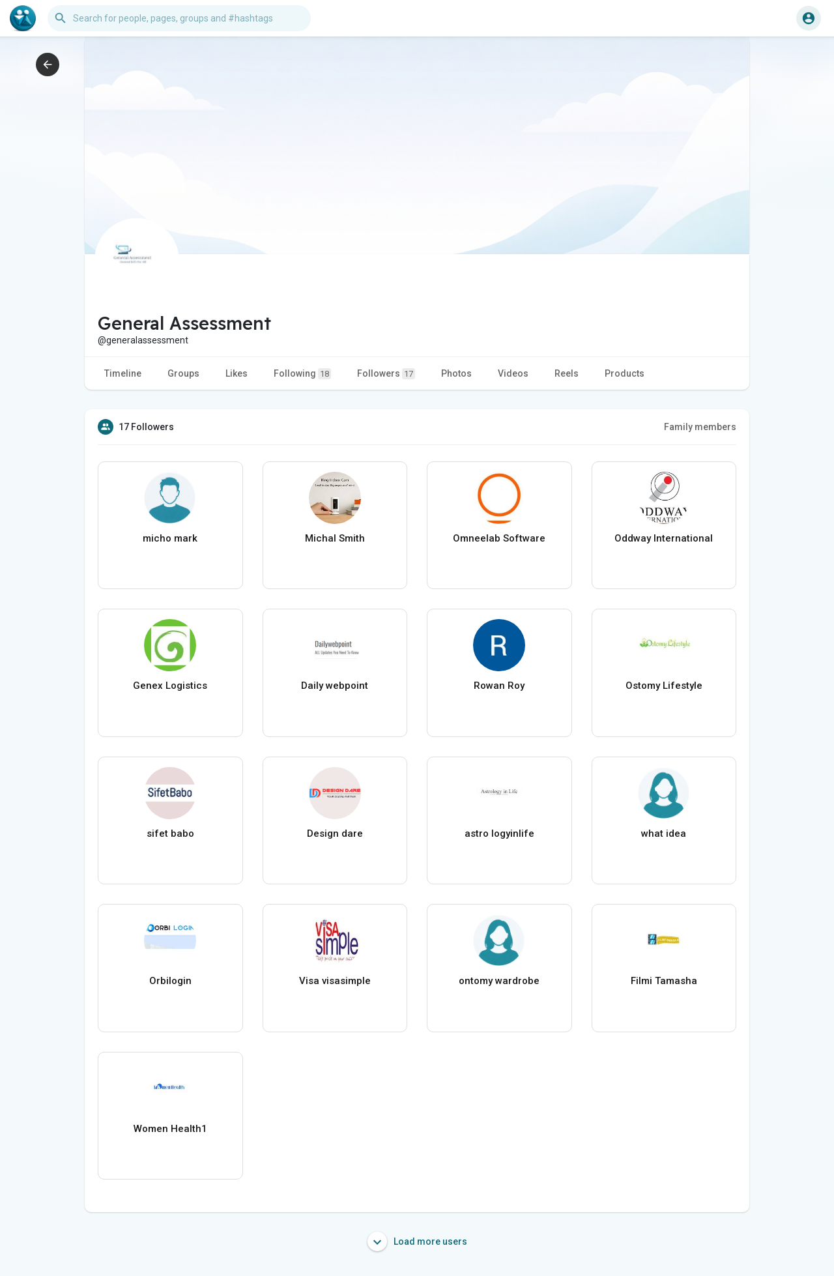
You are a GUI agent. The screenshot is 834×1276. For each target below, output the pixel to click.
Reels (566, 373)
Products (624, 373)
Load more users (417, 1241)
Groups (183, 373)
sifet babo (170, 833)
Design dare (335, 833)
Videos (513, 373)
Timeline (122, 373)
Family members (700, 427)
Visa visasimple (335, 981)
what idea (663, 833)
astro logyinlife (499, 833)
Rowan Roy (499, 685)
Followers (386, 373)
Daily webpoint (334, 685)
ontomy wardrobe (499, 981)
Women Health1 (170, 1129)
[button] (179, 18)
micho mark (170, 538)
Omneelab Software (499, 538)
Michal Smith (335, 538)
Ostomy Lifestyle (664, 685)
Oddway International (663, 538)
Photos (456, 373)
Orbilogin (170, 981)
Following (302, 373)
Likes (236, 373)
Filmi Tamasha (664, 981)
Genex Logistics (170, 685)
